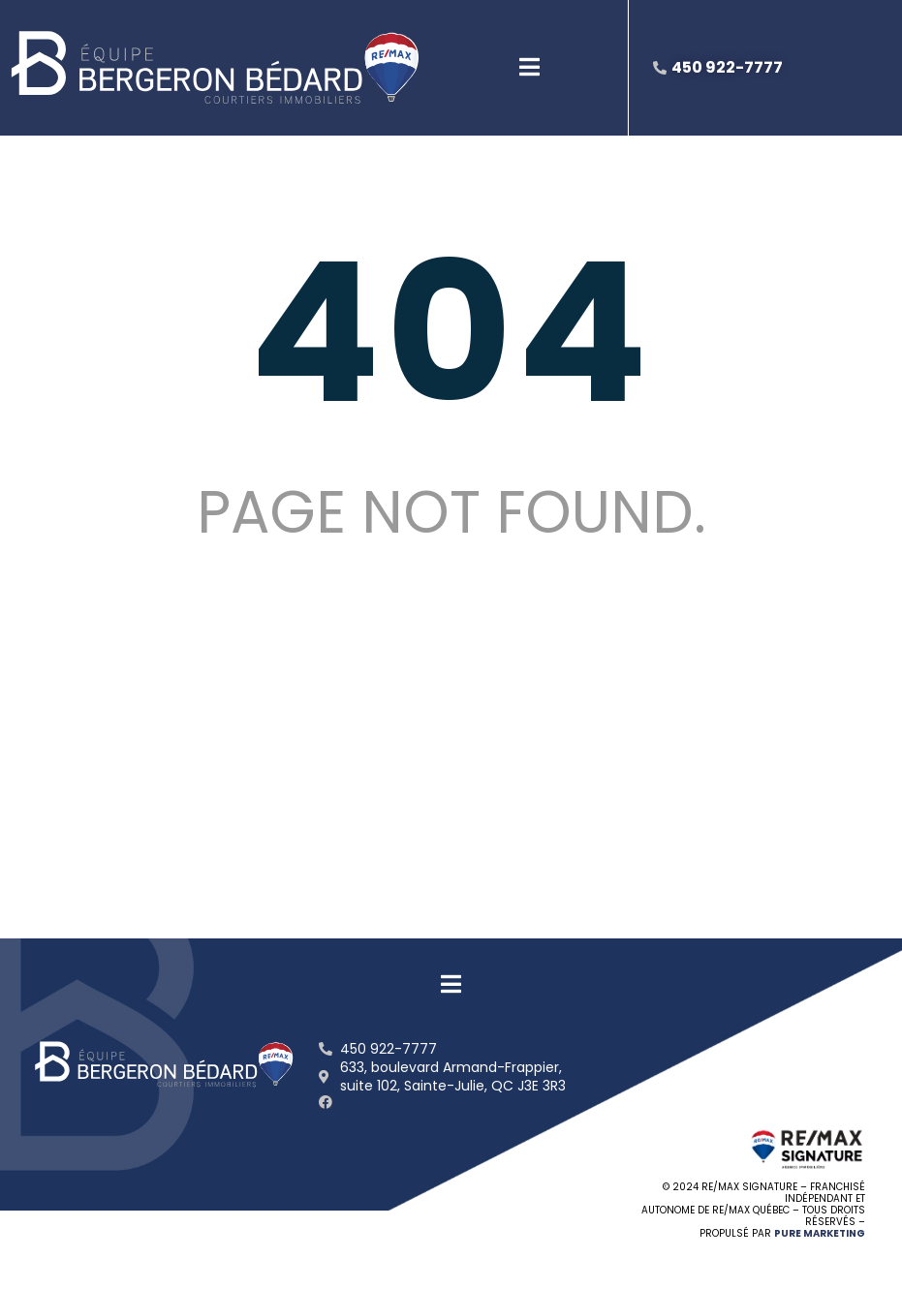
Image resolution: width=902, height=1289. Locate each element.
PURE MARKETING (819, 1233)
